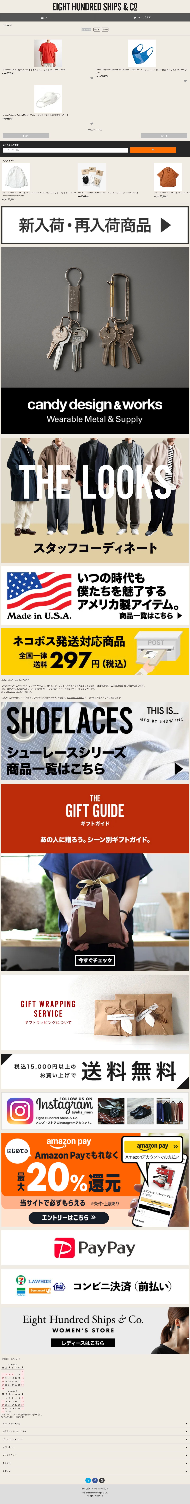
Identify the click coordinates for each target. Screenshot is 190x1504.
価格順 (96, 30)
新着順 (105, 30)
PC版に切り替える (99, 1488)
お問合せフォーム (75, 697)
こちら (12, 692)
